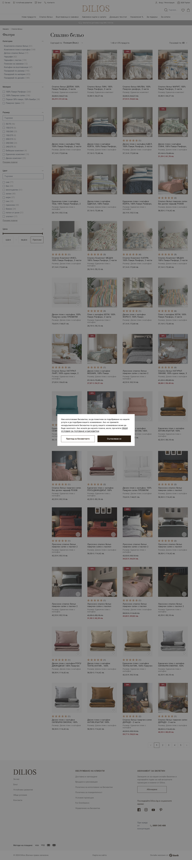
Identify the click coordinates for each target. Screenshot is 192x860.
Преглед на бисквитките (78, 439)
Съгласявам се (114, 439)
